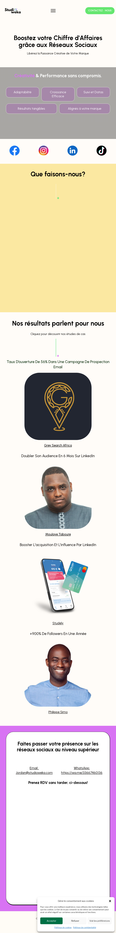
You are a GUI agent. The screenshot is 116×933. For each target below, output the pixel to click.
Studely (58, 613)
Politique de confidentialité (84, 927)
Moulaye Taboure (58, 524)
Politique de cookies (63, 927)
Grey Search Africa (58, 435)
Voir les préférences (99, 921)
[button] (110, 901)
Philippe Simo (58, 701)
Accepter (51, 921)
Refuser (75, 921)
